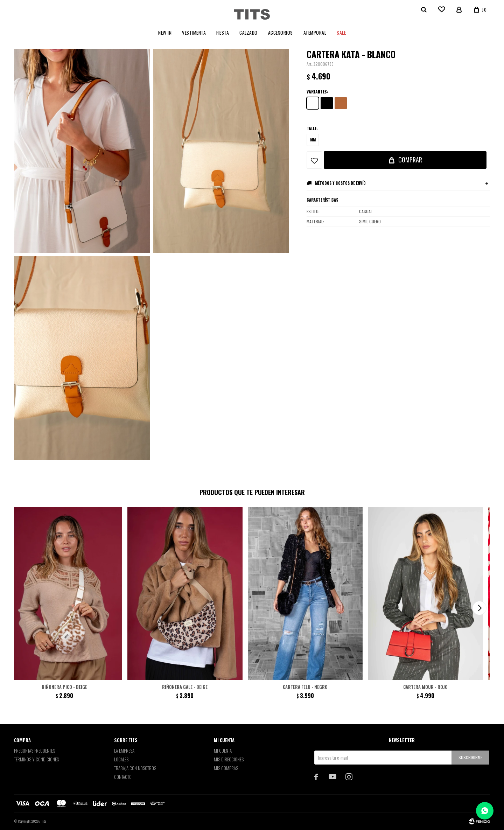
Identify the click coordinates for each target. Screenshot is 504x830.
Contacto (123, 776)
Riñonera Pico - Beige (64, 686)
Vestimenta (194, 32)
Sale (341, 32)
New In (165, 32)
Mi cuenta (223, 750)
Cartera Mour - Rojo (425, 686)
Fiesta (222, 32)
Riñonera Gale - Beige (185, 686)
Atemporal (315, 32)
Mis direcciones (229, 759)
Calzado (248, 32)
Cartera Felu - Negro (305, 686)
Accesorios (280, 32)
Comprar (410, 159)
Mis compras (226, 768)
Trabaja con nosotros (135, 768)
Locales (121, 759)
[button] (479, 608)
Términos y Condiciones (36, 759)
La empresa (124, 750)
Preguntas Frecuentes (34, 750)
